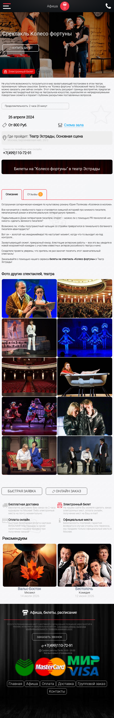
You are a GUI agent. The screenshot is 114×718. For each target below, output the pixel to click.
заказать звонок (49, 637)
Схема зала (74, 125)
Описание (12, 194)
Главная (15, 684)
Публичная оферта (66, 626)
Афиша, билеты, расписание (49, 612)
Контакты (57, 691)
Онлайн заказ (66, 491)
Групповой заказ (91, 684)
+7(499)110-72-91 (17, 153)
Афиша (52, 6)
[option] (29, 571)
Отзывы (35, 194)
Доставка (66, 684)
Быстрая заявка (22, 491)
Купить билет (21, 48)
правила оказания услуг (60, 629)
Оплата (48, 684)
